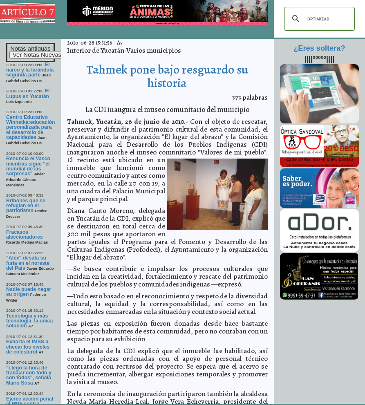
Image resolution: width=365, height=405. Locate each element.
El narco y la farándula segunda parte (30, 70)
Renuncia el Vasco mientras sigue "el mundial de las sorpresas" (28, 166)
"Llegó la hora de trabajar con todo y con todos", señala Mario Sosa (29, 375)
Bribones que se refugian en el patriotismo (25, 206)
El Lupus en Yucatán (27, 93)
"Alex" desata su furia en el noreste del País (27, 263)
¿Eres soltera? (319, 48)
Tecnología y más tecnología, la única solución (29, 321)
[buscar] (318, 19)
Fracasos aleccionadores (24, 234)
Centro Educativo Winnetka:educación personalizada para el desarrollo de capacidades (30, 127)
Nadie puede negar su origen (28, 291)
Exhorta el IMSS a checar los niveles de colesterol (27, 347)
